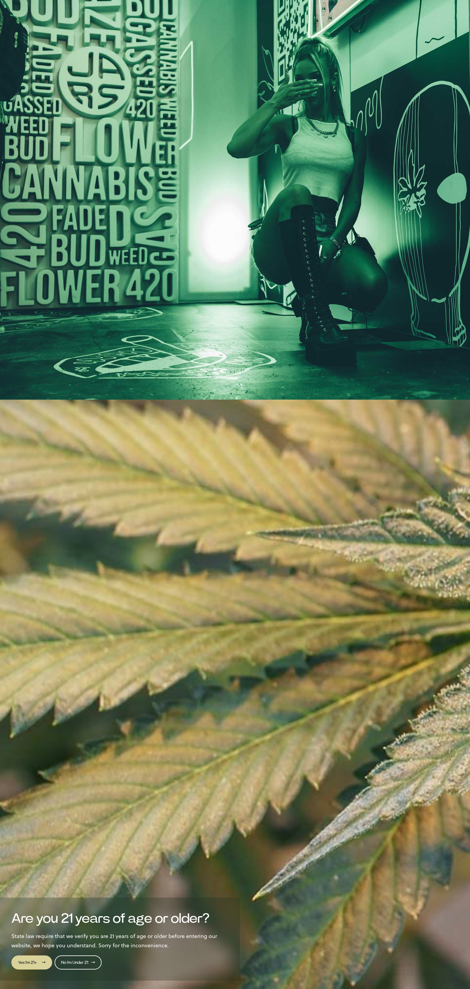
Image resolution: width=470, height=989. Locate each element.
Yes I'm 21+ (32, 962)
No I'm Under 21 (78, 962)
